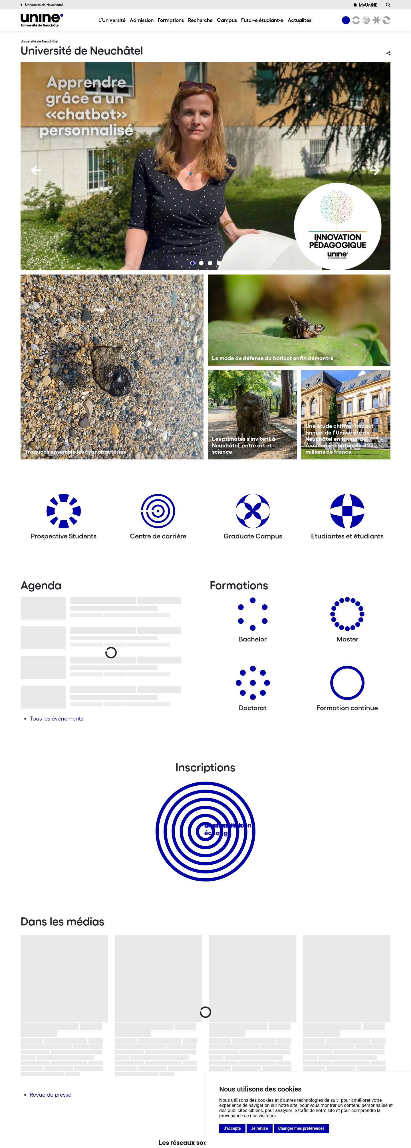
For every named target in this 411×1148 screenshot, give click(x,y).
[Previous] (36, 170)
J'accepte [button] (232, 1128)
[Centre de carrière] (158, 513)
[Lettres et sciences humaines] (355, 20)
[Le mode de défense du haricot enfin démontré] (299, 320)
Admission (142, 20)
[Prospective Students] (63, 513)
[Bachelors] (252, 616)
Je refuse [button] (259, 1128)
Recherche (200, 20)
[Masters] (347, 616)
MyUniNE (366, 4)
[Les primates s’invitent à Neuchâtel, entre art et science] (252, 414)
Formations (171, 20)
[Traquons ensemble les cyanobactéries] (112, 367)
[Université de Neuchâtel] (42, 20)
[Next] (374, 170)
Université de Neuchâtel (42, 5)
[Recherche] (388, 4)
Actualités (299, 20)
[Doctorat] (252, 685)
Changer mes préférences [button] (301, 1128)
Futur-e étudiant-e (262, 20)
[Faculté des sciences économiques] (385, 20)
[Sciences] (365, 20)
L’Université (112, 20)
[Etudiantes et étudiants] (347, 513)
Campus (227, 20)
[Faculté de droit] (375, 20)
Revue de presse (50, 1094)
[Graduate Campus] (252, 513)
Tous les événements (56, 718)
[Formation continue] (347, 685)
